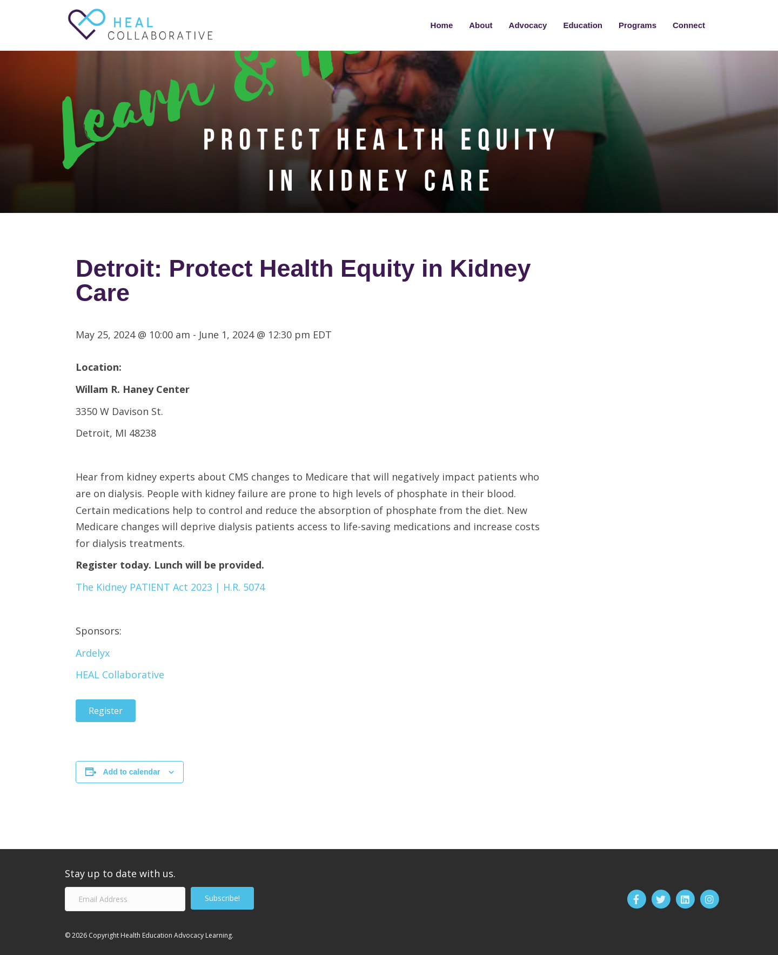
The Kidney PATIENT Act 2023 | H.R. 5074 (170, 586)
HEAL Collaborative (120, 674)
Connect (689, 25)
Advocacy (528, 25)
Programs (637, 25)
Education (582, 25)
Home (442, 25)
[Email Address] (125, 899)
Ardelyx (93, 652)
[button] (222, 898)
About (480, 25)
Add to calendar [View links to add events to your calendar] (131, 771)
